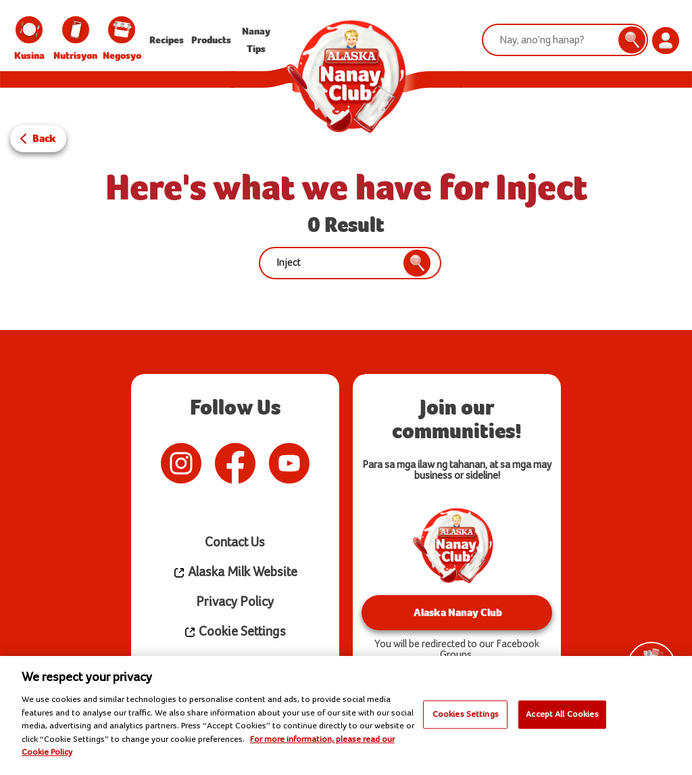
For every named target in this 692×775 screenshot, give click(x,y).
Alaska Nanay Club (457, 612)
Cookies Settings (465, 714)
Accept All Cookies (562, 714)
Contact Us (235, 543)
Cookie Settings (235, 632)
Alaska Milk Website (235, 572)
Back (44, 138)
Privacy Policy (235, 602)
